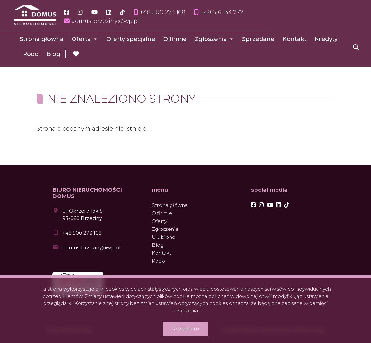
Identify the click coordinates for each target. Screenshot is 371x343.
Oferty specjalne (130, 39)
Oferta (81, 39)
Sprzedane (258, 39)
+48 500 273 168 (82, 233)
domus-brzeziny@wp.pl (91, 247)
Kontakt (295, 39)
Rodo (30, 54)
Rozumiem (185, 329)
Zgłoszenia (211, 39)
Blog (53, 54)
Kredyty (326, 39)
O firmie (175, 39)
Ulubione (163, 237)
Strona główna (42, 39)
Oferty (159, 221)
